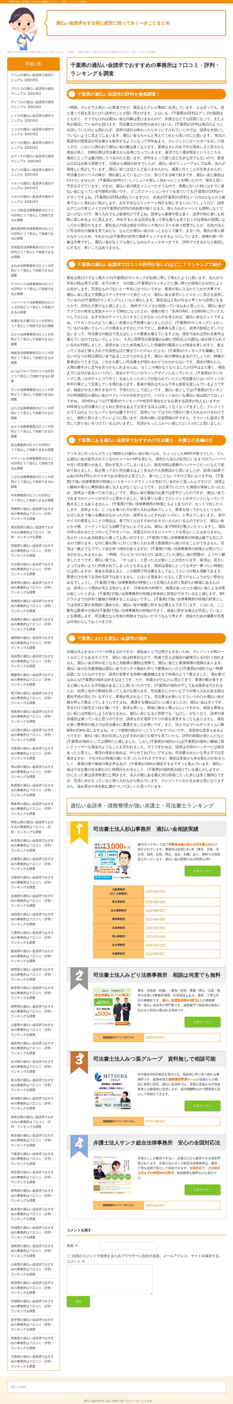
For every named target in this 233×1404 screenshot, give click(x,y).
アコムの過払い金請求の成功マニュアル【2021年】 (32, 77)
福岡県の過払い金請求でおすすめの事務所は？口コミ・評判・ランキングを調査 (32, 642)
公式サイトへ (202, 871)
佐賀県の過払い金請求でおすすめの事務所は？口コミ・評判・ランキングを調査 (32, 624)
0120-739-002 (155, 1121)
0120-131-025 (155, 945)
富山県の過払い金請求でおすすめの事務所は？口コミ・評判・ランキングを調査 (32, 1085)
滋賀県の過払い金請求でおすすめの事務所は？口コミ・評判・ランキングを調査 (32, 919)
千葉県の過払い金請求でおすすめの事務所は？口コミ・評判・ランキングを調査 (32, 1158)
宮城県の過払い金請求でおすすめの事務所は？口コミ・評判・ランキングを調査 (32, 1306)
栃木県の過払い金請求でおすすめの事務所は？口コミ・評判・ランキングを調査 (32, 1214)
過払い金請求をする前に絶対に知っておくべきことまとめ (113, 23)
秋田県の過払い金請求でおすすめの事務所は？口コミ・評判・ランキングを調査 (32, 1287)
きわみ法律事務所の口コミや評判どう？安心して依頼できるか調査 (32, 270)
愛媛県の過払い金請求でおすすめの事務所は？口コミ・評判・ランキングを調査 (32, 679)
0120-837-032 (155, 1037)
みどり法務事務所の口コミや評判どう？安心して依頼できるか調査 (32, 431)
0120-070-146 (155, 936)
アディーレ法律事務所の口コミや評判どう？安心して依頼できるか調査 (32, 463)
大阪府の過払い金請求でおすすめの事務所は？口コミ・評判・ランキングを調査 (32, 882)
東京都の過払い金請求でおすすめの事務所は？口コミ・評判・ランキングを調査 (32, 1140)
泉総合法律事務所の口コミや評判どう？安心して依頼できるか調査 (32, 357)
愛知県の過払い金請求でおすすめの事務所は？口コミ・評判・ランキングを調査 (32, 956)
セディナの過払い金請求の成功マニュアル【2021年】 (32, 158)
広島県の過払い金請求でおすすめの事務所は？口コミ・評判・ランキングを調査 (32, 753)
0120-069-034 (155, 919)
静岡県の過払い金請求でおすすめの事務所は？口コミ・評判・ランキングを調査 (32, 974)
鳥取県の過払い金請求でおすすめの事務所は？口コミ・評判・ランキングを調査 (32, 808)
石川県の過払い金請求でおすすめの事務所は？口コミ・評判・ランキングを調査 (32, 1066)
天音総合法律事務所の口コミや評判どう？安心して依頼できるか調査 (32, 252)
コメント (76, 1261)
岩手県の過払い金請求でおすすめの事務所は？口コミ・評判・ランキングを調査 (32, 1324)
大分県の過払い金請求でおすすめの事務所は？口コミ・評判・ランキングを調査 (32, 569)
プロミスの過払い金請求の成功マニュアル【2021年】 (32, 91)
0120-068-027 (155, 910)
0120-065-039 (155, 902)
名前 (72, 1245)
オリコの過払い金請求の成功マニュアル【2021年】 (32, 145)
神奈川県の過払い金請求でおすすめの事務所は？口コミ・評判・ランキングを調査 (32, 1122)
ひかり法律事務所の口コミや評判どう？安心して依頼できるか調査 (32, 339)
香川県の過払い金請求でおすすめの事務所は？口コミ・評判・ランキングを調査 (32, 698)
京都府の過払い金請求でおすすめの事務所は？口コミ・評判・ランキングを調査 (32, 900)
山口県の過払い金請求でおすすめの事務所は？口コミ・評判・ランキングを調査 (32, 735)
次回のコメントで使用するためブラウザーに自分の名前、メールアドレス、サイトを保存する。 (147, 1256)
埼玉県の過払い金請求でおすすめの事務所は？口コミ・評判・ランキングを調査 (32, 1177)
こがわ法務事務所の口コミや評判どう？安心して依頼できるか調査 (32, 481)
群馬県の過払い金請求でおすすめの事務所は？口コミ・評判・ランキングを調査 (32, 1195)
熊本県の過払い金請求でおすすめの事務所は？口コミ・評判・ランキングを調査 (32, 587)
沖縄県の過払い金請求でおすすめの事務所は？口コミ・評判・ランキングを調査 (32, 513)
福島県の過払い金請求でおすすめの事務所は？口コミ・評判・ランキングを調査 (32, 1251)
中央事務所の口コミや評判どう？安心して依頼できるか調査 (32, 497)
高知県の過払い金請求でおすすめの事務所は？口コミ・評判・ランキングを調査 (32, 661)
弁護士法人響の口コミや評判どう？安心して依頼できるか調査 (32, 323)
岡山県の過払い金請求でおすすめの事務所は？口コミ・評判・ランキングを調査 (32, 771)
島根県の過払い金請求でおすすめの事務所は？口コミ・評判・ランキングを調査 (32, 790)
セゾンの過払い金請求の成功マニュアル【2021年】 (32, 172)
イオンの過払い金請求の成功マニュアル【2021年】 (32, 185)
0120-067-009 (155, 928)
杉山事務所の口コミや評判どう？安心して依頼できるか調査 (32, 447)
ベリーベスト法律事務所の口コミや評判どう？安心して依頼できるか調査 (32, 307)
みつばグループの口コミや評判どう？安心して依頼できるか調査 (32, 376)
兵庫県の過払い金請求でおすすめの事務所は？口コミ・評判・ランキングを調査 (32, 863)
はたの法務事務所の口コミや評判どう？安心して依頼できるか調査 (32, 413)
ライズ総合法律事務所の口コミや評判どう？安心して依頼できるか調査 (32, 215)
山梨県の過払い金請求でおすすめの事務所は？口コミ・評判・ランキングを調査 (32, 1029)
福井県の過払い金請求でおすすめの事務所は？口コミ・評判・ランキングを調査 (32, 1048)
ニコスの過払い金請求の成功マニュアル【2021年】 (32, 131)
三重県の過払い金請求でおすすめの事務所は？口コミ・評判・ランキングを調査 (32, 937)
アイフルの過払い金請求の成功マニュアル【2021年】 (32, 104)
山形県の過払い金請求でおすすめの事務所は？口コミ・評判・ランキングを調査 (32, 1269)
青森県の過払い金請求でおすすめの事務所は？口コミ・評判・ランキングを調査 (32, 1343)
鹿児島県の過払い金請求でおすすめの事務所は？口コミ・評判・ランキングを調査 (32, 532)
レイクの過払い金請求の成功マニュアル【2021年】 (32, 118)
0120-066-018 (155, 891)
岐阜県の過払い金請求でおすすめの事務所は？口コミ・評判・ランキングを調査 (32, 992)
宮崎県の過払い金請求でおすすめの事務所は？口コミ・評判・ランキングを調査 (32, 550)
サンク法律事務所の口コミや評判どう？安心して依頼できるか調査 (32, 394)
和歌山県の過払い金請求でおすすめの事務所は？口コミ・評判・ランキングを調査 (32, 827)
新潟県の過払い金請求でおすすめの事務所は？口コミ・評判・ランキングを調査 (32, 1103)
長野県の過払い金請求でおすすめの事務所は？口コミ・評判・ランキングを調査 (32, 1011)
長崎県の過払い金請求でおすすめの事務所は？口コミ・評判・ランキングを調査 (32, 606)
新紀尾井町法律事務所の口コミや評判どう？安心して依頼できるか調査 (32, 233)
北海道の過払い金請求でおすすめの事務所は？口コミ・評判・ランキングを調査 (32, 1361)
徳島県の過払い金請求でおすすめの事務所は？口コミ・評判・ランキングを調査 (32, 716)
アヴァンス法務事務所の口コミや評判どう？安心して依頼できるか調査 (32, 289)
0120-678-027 (155, 953)
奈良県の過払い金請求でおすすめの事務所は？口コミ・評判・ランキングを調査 (32, 845)
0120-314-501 (155, 1205)
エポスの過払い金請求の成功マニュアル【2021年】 (32, 199)
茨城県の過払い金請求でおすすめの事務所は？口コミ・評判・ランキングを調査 (32, 1232)
